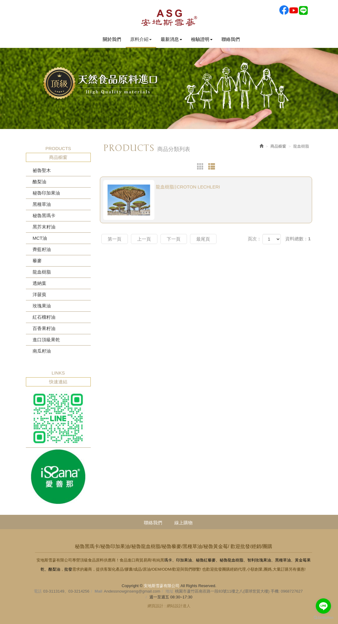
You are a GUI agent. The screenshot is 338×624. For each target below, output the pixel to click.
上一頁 (144, 239)
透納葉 (39, 283)
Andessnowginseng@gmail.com (132, 591)
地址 (170, 591)
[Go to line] (323, 606)
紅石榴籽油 (44, 317)
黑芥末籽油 (44, 226)
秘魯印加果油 (46, 192)
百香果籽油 (44, 328)
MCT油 (40, 238)
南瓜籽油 (42, 350)
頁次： (254, 238)
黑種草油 (42, 204)
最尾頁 (203, 239)
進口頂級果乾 (46, 339)
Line (303, 10)
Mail (98, 591)
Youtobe (293, 10)
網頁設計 (156, 606)
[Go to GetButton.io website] (323, 618)
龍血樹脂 (42, 271)
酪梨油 (39, 181)
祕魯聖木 (42, 170)
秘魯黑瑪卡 (44, 215)
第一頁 (114, 239)
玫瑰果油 (42, 305)
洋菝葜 (39, 294)
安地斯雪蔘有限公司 (169, 17)
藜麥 (37, 260)
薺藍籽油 (42, 249)
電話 (38, 591)
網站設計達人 (178, 606)
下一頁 (174, 239)
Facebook (284, 10)
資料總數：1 (298, 238)
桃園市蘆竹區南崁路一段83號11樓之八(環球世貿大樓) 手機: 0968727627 (239, 591)
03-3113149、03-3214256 (66, 591)
